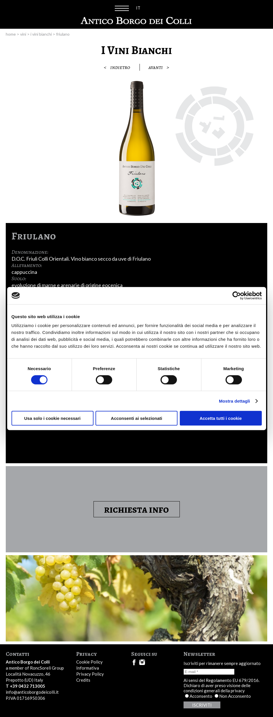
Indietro (115, 67)
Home (11, 34)
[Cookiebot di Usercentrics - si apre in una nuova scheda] (236, 295)
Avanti (160, 67)
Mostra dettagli (234, 400)
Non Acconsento (235, 696)
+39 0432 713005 (27, 686)
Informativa (87, 667)
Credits (83, 680)
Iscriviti (202, 705)
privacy (238, 690)
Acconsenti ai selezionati (136, 418)
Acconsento (201, 696)
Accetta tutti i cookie (221, 418)
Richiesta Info (136, 509)
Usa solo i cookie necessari (52, 418)
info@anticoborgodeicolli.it (32, 692)
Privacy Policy (90, 673)
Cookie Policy (89, 661)
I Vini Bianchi (41, 34)
